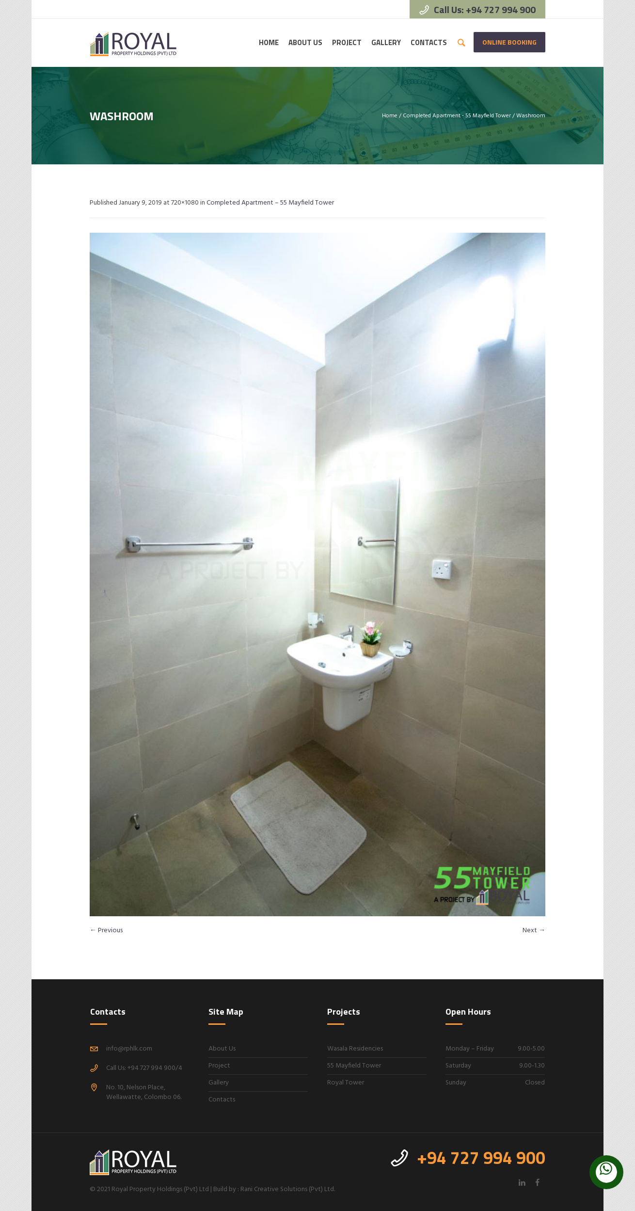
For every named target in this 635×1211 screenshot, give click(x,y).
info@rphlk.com (129, 1048)
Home (389, 116)
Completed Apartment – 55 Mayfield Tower (270, 202)
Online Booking (509, 42)
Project (219, 1065)
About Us (222, 1048)
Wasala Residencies (355, 1048)
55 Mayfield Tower (354, 1065)
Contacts (221, 1099)
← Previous (106, 930)
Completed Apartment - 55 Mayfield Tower (457, 116)
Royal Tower (345, 1082)
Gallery (218, 1082)
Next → (534, 930)
